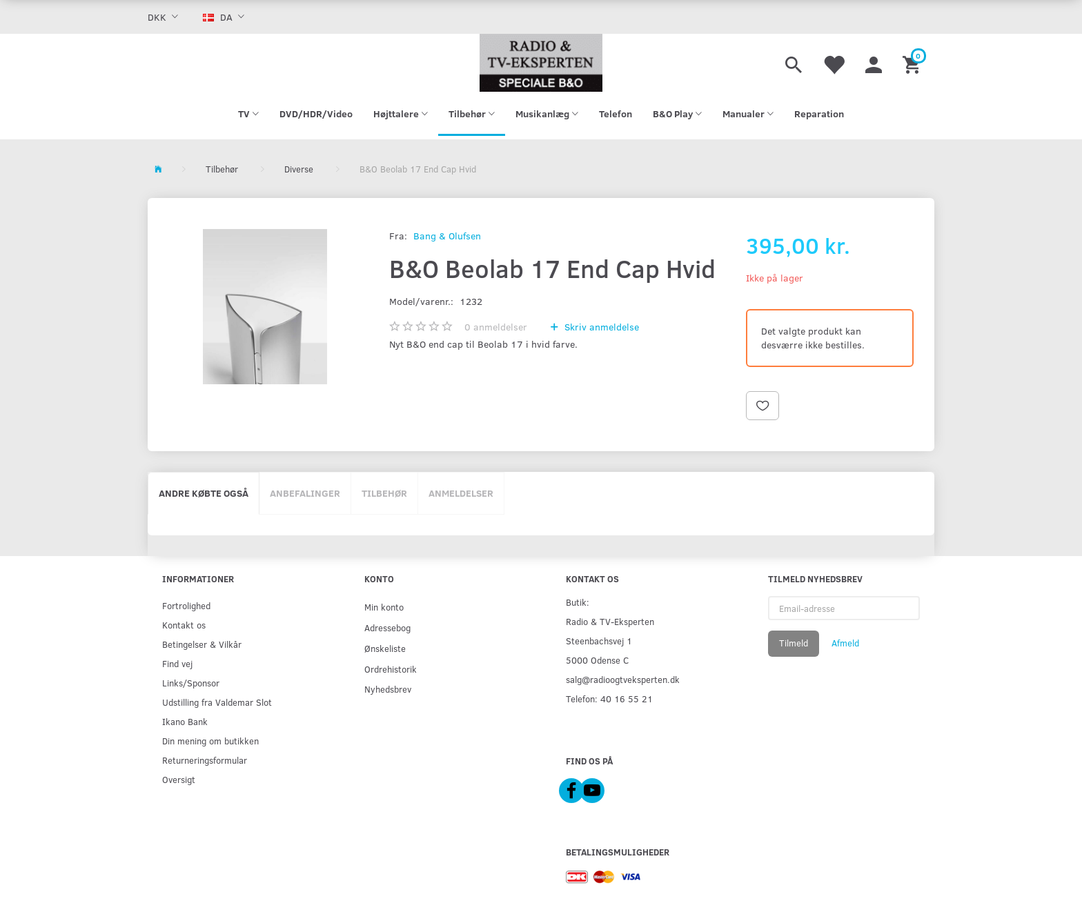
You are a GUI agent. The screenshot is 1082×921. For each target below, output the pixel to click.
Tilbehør (384, 492)
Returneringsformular (204, 760)
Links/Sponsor (190, 683)
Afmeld (845, 643)
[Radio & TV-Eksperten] (541, 63)
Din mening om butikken (210, 740)
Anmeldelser (461, 492)
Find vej (177, 663)
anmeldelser (495, 326)
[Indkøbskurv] (913, 63)
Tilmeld (793, 643)
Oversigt (178, 779)
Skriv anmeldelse (600, 326)
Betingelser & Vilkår (202, 644)
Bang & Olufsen (447, 235)
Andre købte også (203, 492)
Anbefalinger (305, 492)
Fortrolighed (186, 605)
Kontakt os (184, 625)
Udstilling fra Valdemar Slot (217, 702)
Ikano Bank (185, 721)
